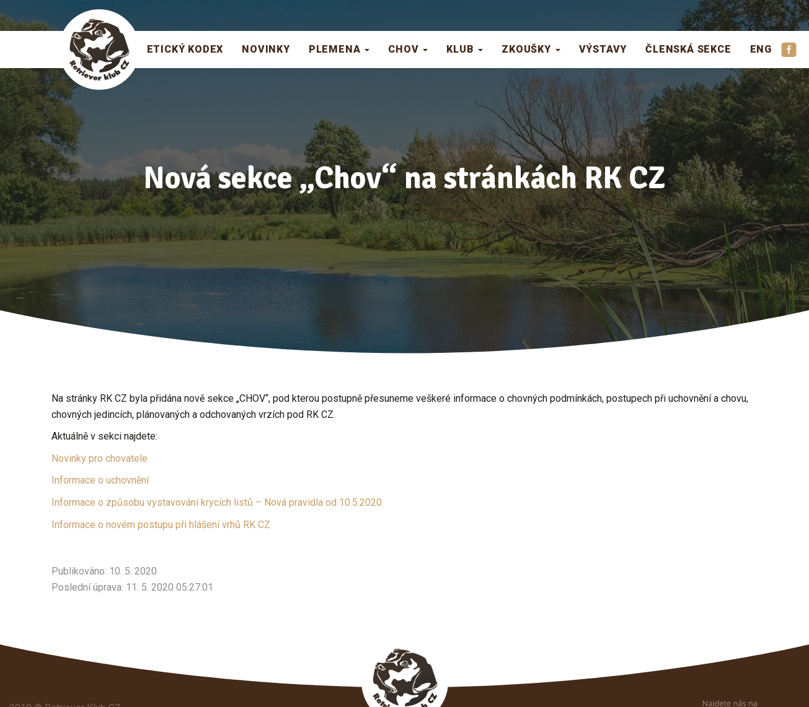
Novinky (266, 49)
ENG (761, 49)
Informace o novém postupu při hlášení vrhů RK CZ (160, 525)
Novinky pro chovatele (99, 458)
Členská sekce (688, 49)
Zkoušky (531, 49)
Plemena (339, 49)
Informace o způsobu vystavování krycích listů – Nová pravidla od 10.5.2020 (216, 502)
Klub (464, 49)
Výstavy (603, 49)
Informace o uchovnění (100, 480)
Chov (408, 49)
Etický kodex (185, 49)
